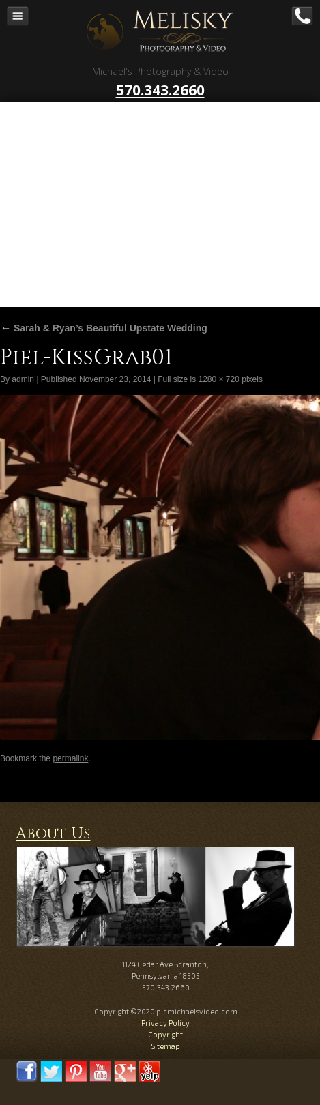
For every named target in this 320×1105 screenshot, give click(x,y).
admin (23, 379)
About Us (53, 834)
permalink (70, 758)
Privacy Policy (165, 1022)
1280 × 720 (218, 379)
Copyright (165, 1034)
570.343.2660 (160, 90)
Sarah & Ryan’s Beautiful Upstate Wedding (103, 328)
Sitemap (165, 1046)
